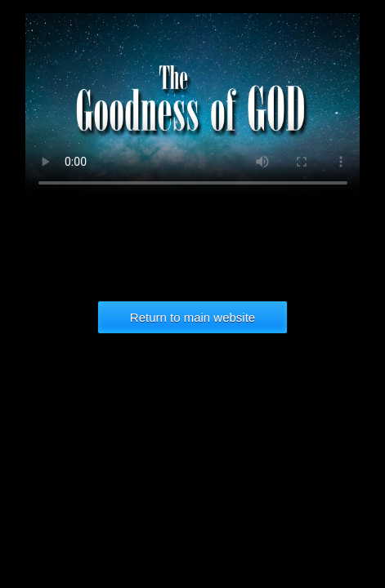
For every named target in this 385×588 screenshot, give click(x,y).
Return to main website (192, 317)
